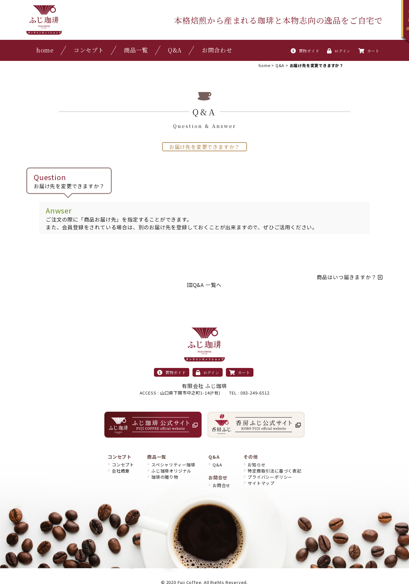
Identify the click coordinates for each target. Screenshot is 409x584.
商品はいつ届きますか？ (350, 277)
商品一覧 (136, 50)
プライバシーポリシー (270, 477)
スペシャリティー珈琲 (173, 465)
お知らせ (256, 465)
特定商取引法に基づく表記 (274, 471)
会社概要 (121, 471)
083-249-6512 (255, 393)
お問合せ (221, 485)
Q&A (175, 50)
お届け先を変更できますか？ (204, 147)
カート (369, 50)
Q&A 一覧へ (204, 285)
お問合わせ (217, 50)
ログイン (339, 50)
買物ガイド (305, 50)
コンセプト (89, 50)
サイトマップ (261, 483)
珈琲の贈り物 (164, 477)
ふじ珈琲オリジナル (171, 471)
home (45, 50)
